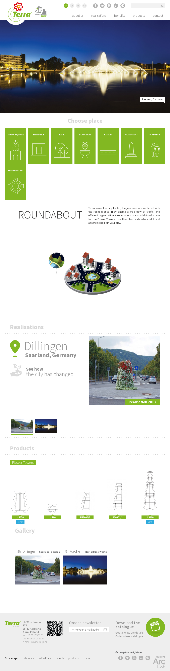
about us (77, 15)
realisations (98, 15)
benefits (119, 15)
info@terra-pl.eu (39, 636)
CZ (84, 5)
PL (78, 5)
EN (65, 5)
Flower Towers (23, 457)
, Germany (152, 99)
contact (158, 15)
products (139, 15)
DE (72, 5)
